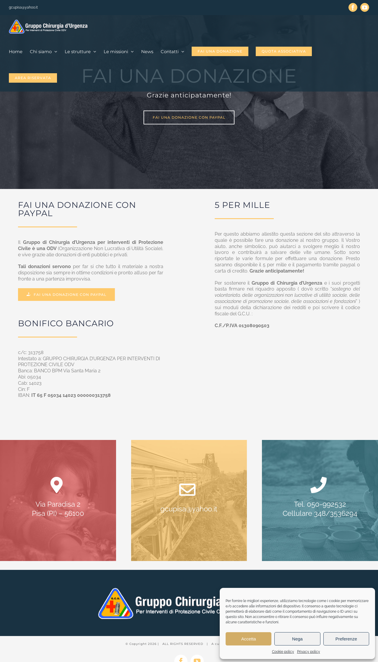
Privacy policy (308, 652)
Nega (297, 638)
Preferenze (346, 638)
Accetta (248, 638)
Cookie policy (283, 652)
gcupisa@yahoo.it (23, 7)
